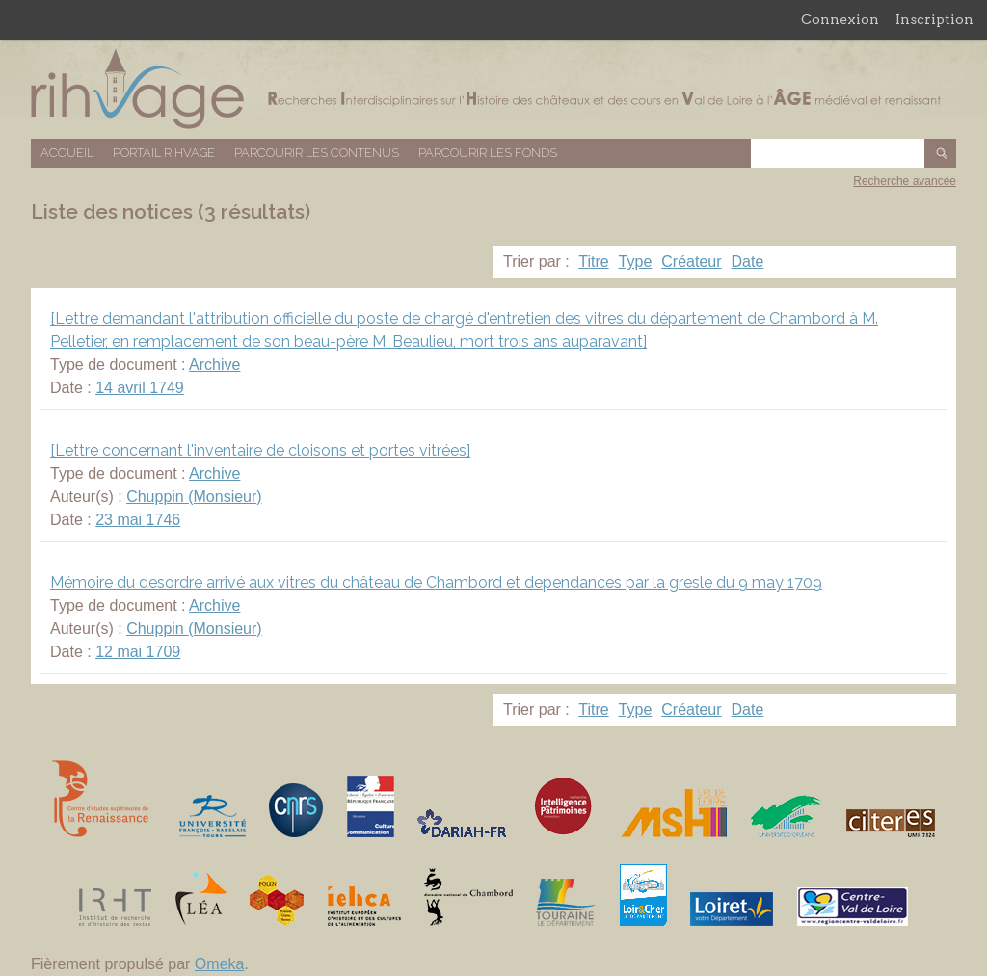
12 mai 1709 (137, 652)
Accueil (66, 152)
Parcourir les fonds (487, 152)
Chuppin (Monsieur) (194, 496)
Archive (214, 364)
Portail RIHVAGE (164, 152)
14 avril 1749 (139, 388)
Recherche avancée (904, 181)
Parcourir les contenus (316, 152)
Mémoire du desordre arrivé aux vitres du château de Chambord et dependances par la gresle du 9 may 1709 (436, 582)
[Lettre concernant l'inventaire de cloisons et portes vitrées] (260, 450)
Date (748, 261)
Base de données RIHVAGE (493, 89)
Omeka (220, 964)
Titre (593, 261)
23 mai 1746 (137, 520)
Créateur (691, 261)
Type (636, 261)
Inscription (934, 19)
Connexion (840, 19)
